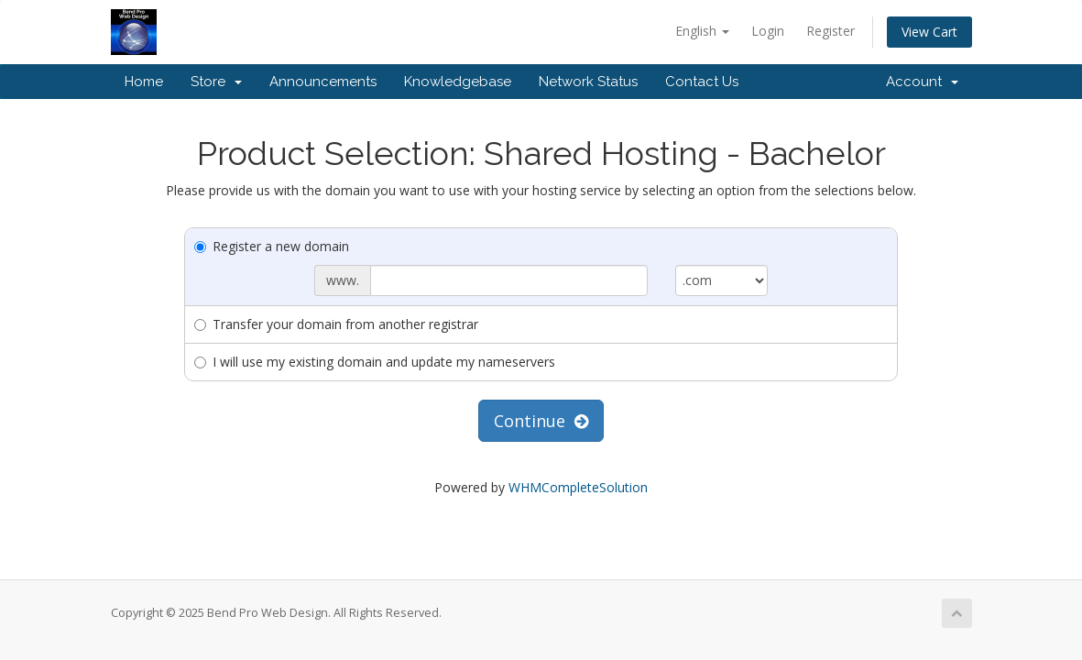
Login (767, 30)
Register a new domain (271, 246)
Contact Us (701, 81)
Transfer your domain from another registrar (336, 324)
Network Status (588, 81)
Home (144, 81)
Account (922, 81)
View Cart (929, 31)
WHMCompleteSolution (578, 487)
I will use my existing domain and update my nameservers (374, 361)
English (702, 30)
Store (216, 81)
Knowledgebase (457, 81)
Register (830, 30)
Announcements (323, 81)
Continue (541, 421)
